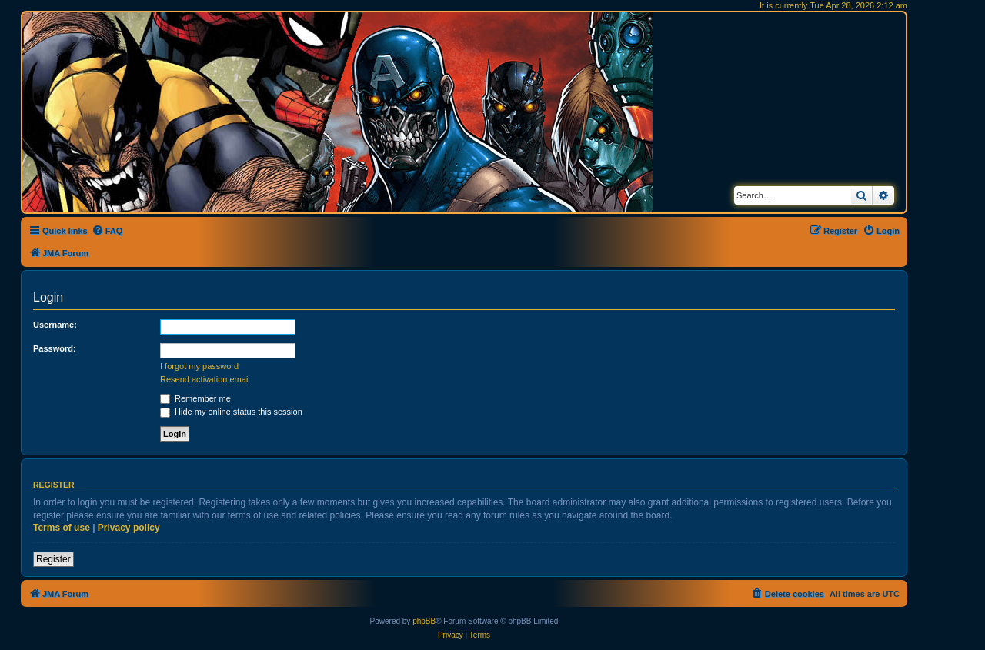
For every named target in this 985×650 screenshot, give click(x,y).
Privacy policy (129, 527)
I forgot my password (199, 366)
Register (53, 559)
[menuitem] (107, 231)
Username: (55, 324)
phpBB (424, 621)
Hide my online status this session (231, 411)
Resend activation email (205, 379)
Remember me (195, 398)
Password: (54, 348)
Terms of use (61, 527)
